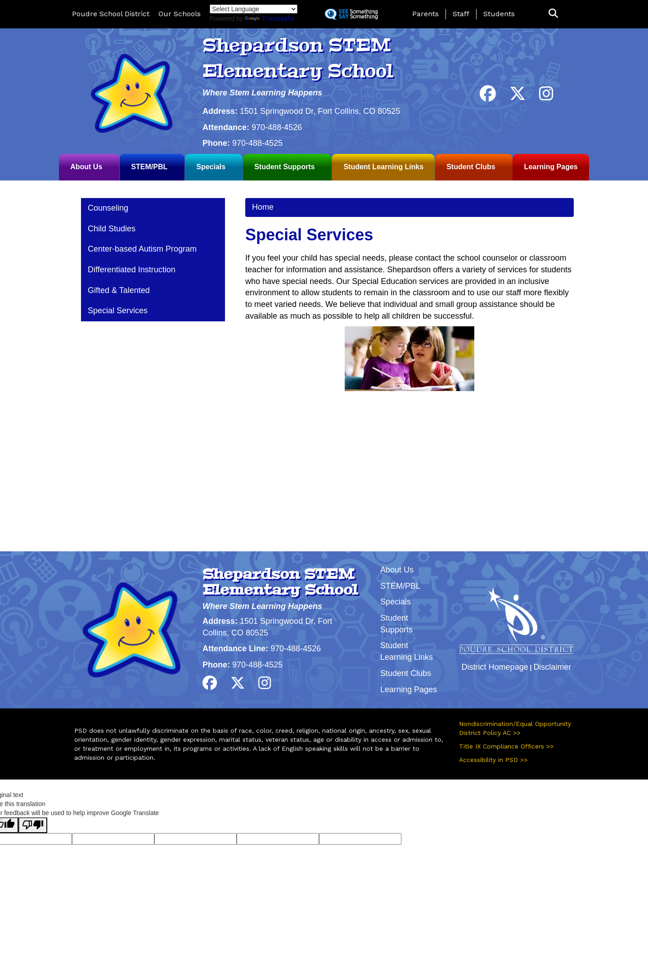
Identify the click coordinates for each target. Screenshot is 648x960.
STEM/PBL (149, 167)
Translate (269, 18)
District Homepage (495, 667)
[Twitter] (517, 96)
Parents (425, 13)
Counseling (108, 207)
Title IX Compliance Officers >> (506, 746)
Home (263, 207)
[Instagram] (546, 96)
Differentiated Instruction (132, 269)
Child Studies (111, 228)
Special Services (118, 310)
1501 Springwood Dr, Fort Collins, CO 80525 (320, 111)
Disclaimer (552, 667)
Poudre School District (110, 13)
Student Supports (284, 167)
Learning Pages (551, 167)
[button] (553, 13)
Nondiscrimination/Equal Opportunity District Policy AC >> (515, 728)
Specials (210, 167)
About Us (86, 167)
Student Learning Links (383, 167)
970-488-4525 (257, 143)
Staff (461, 13)
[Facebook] (488, 96)
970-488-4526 (277, 127)
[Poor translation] (32, 825)
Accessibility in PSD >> (493, 759)
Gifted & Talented (119, 290)
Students (499, 13)
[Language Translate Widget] (253, 9)
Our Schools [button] (179, 13)
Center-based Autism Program (142, 248)
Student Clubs (470, 167)
